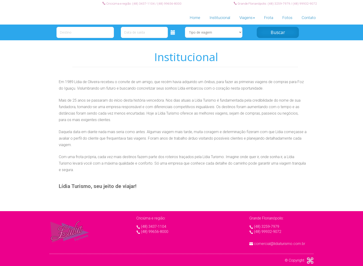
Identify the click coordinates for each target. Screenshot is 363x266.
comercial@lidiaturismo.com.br (279, 243)
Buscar (278, 32)
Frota (268, 14)
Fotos (287, 14)
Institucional (220, 14)
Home (195, 14)
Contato (309, 14)
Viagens (247, 14)
